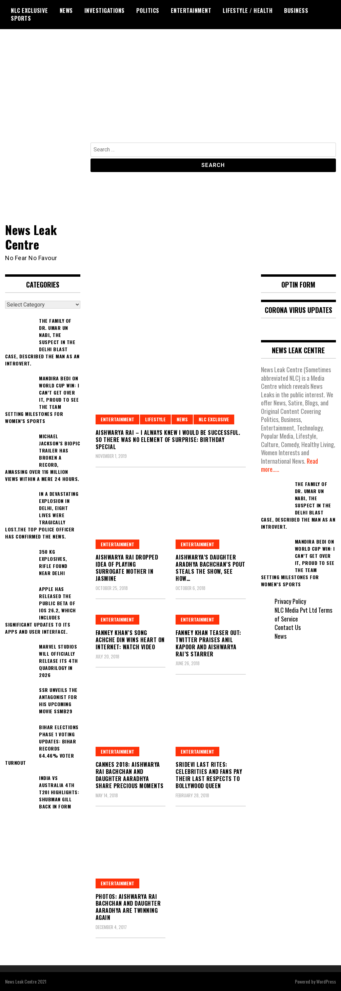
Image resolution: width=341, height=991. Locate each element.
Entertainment (191, 10)
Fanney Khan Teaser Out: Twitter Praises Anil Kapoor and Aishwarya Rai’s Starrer (208, 643)
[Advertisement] (170, 91)
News (66, 10)
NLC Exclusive (29, 10)
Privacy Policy (290, 601)
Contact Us (288, 627)
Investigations (104, 10)
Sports (21, 18)
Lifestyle (155, 419)
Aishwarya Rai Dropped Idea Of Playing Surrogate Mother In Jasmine (127, 567)
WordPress (326, 981)
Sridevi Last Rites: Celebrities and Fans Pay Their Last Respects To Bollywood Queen (209, 774)
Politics (147, 10)
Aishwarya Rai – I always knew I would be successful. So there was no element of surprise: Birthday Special (168, 439)
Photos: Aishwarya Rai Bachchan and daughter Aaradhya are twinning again (128, 907)
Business (296, 10)
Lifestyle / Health (248, 10)
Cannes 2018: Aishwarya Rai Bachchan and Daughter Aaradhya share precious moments (130, 774)
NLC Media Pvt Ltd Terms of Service (303, 614)
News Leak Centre (31, 236)
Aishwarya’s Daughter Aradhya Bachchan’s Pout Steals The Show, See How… (210, 567)
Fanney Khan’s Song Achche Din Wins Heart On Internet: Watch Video (130, 640)
